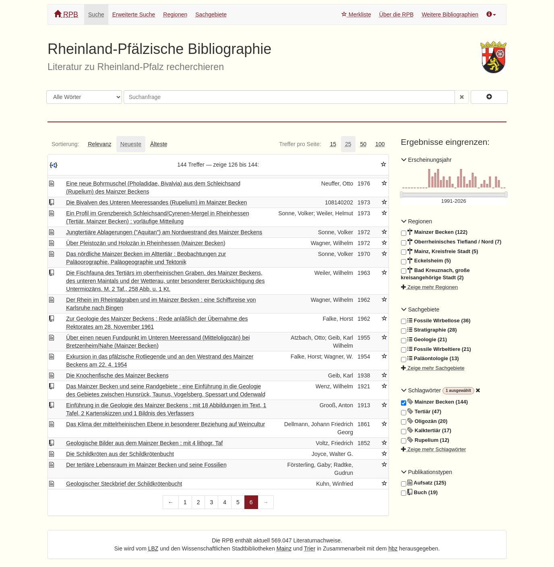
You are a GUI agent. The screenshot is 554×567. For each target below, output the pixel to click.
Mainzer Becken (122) (434, 232)
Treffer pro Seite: (300, 144)
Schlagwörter (421, 390)
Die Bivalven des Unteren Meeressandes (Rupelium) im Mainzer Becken (156, 202)
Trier (309, 548)
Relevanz (99, 144)
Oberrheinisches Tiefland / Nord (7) (451, 241)
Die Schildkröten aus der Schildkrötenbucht (120, 454)
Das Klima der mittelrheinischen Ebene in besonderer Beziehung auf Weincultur (165, 424)
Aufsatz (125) (424, 483)
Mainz (284, 548)
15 (333, 144)
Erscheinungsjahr (426, 160)
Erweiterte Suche (133, 14)
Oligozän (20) (424, 421)
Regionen (175, 14)
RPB (66, 14)
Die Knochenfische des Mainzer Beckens (117, 375)
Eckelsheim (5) (426, 260)
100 (379, 144)
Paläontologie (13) (430, 358)
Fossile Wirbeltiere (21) (436, 349)
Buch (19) (419, 492)
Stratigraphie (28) (429, 330)
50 (363, 144)
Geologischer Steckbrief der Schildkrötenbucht (124, 483)
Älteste (158, 144)
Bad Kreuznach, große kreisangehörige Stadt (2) (435, 274)
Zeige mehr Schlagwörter (433, 449)
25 (348, 144)
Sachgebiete (211, 14)
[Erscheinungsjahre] (454, 201)
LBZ (153, 548)
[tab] (65, 144)
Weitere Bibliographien (450, 14)
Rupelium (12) (425, 440)
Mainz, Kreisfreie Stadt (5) (439, 251)
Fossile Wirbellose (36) (436, 320)
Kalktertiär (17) (426, 430)
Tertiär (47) (421, 411)
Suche (96, 14)
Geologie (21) (424, 339)
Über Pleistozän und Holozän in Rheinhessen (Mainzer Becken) (145, 243)
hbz (393, 548)
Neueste (130, 144)
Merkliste (356, 14)
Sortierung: (65, 144)
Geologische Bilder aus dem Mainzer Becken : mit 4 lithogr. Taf (144, 443)
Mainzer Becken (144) (434, 402)
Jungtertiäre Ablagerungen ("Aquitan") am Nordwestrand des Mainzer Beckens (164, 232)
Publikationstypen (427, 472)
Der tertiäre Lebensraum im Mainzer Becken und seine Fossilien (146, 465)
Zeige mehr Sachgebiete (433, 368)
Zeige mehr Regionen (429, 287)
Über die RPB (396, 14)
